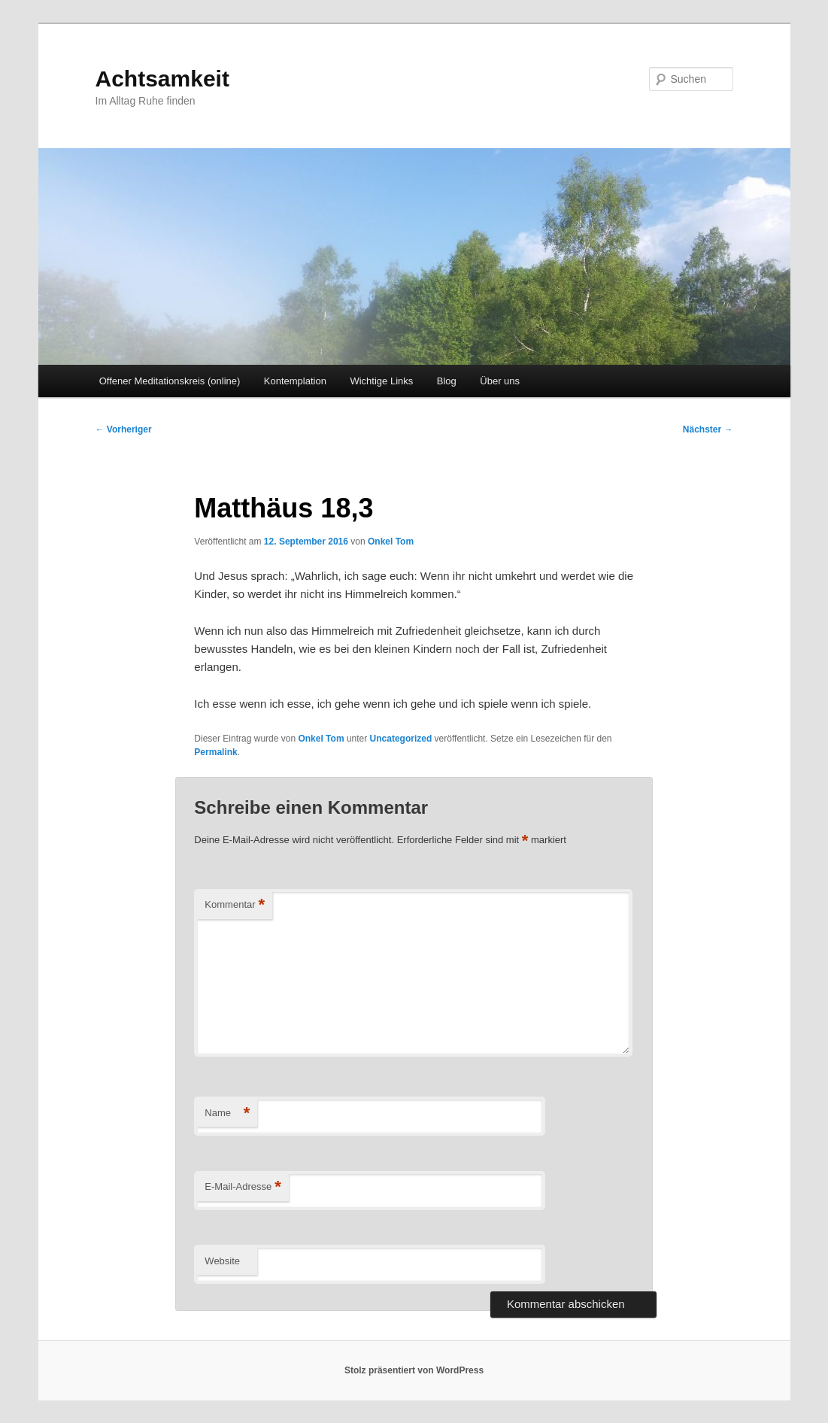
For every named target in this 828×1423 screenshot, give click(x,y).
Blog (446, 381)
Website (222, 1261)
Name (227, 1113)
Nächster (708, 429)
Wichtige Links (381, 381)
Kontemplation (295, 381)
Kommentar (235, 905)
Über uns (500, 381)
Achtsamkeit (162, 78)
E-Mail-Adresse (243, 1187)
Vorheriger (124, 429)
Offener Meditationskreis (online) (170, 381)
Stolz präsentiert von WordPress (414, 1370)
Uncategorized (401, 738)
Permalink (215, 752)
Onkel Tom (391, 541)
